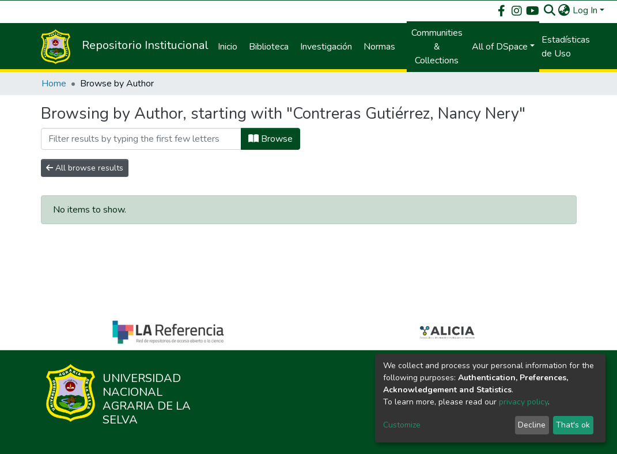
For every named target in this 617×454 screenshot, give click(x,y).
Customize (402, 424)
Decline (532, 424)
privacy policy (523, 401)
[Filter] (141, 139)
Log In (585, 10)
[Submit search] (550, 10)
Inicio (227, 46)
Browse (270, 139)
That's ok (573, 424)
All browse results (84, 167)
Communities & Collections (437, 47)
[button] (564, 10)
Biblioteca (269, 46)
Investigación (326, 46)
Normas (379, 46)
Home (53, 83)
